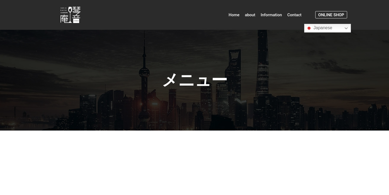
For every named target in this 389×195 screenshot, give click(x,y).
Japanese (319, 28)
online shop (331, 14)
